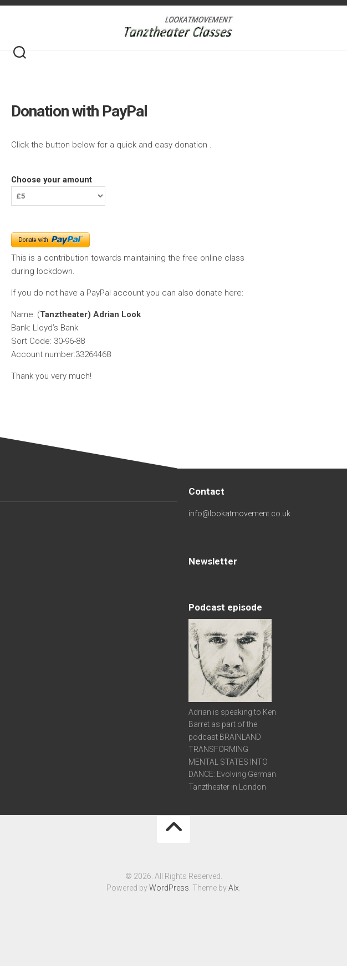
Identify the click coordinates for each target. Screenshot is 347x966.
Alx (233, 887)
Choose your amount (51, 180)
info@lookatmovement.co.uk (239, 513)
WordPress (169, 887)
